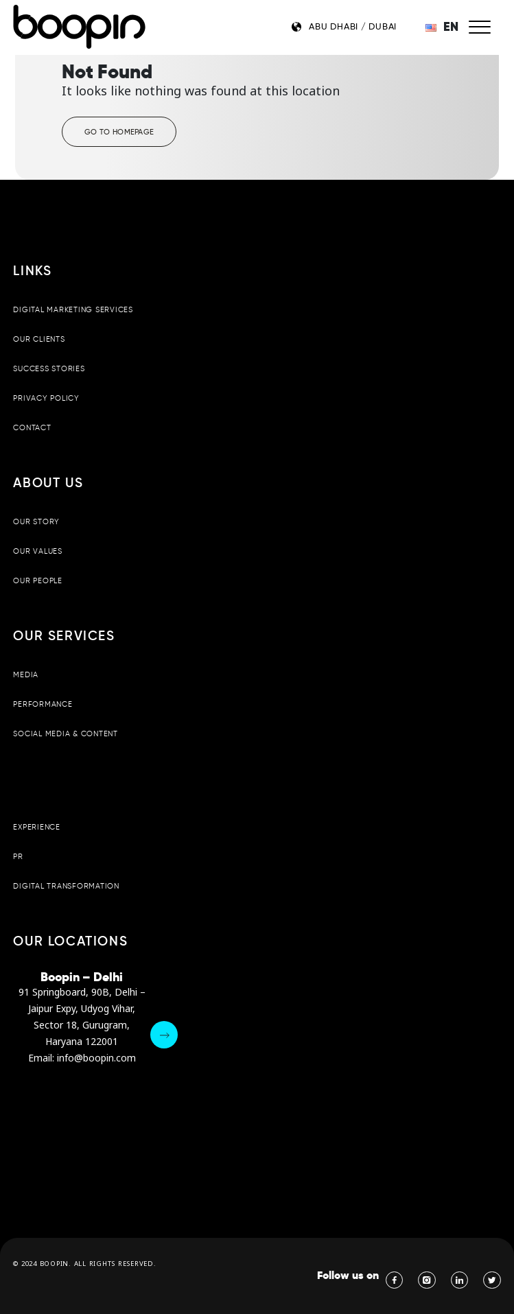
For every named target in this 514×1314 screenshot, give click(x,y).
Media (25, 674)
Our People (37, 580)
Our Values (37, 551)
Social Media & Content (65, 733)
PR (18, 856)
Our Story (36, 521)
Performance (42, 704)
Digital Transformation (66, 886)
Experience (36, 827)
